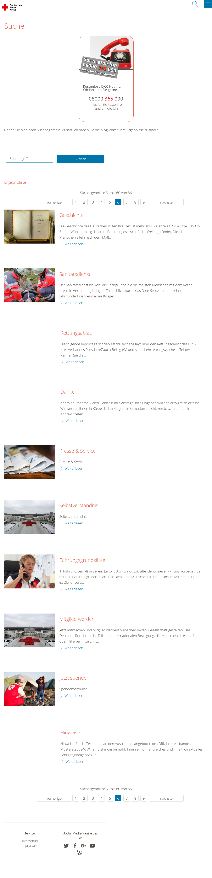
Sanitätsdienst (74, 274)
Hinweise (70, 733)
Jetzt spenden (74, 678)
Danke (67, 392)
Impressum (30, 846)
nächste (166, 202)
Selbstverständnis (78, 505)
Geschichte (71, 215)
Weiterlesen (74, 243)
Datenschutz (29, 841)
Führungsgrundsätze (82, 560)
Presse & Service (77, 451)
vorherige (54, 202)
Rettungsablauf (77, 333)
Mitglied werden (77, 619)
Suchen (80, 158)
